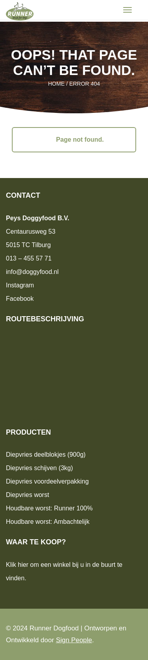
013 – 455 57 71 (29, 258)
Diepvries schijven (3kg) (39, 468)
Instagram (20, 285)
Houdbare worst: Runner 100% (49, 508)
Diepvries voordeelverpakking (47, 481)
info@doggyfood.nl (32, 271)
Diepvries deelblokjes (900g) (46, 454)
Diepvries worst (27, 494)
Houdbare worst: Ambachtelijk (48, 521)
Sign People (74, 640)
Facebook (20, 298)
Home (56, 84)
